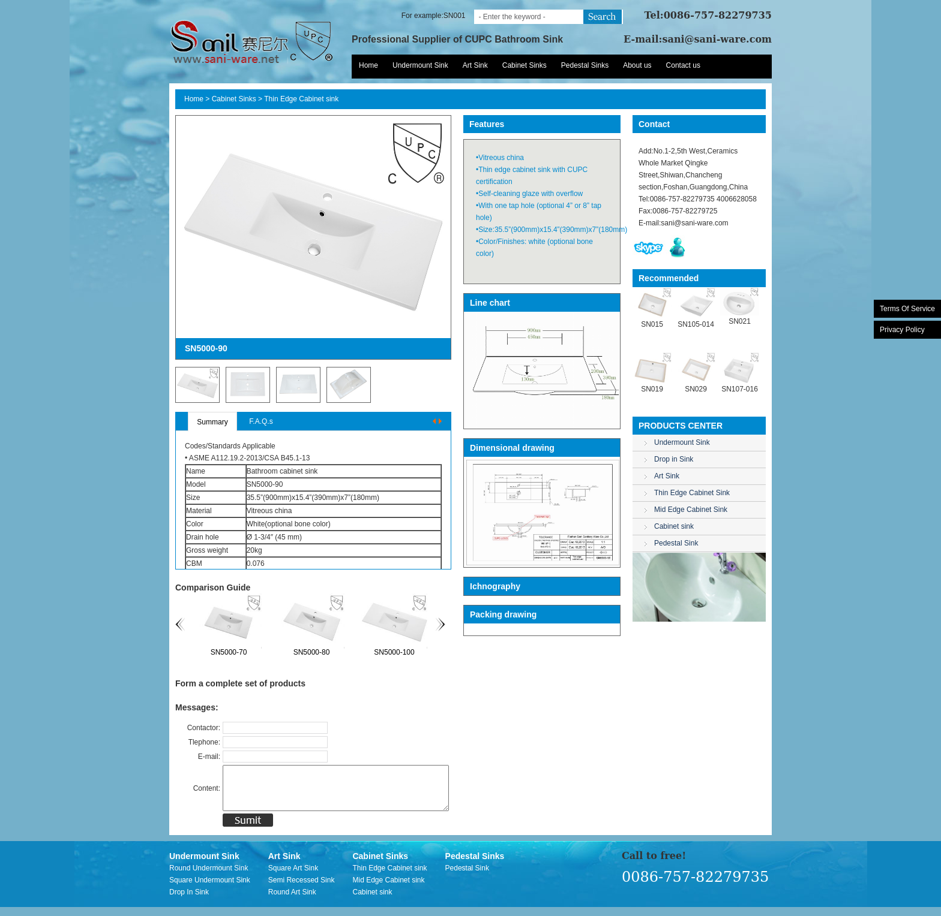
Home (368, 65)
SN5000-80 (335, 652)
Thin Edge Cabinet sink (301, 99)
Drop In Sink (189, 901)
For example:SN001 (433, 15)
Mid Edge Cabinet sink (388, 889)
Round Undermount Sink (208, 877)
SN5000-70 (252, 652)
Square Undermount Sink (209, 889)
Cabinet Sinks (524, 65)
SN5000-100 (417, 652)
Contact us (683, 65)
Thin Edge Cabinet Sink (692, 493)
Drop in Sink (673, 459)
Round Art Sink (292, 901)
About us (637, 65)
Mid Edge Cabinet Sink (690, 509)
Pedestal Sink (676, 543)
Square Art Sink (293, 877)
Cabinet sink (674, 526)
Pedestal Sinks (585, 65)
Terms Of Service (907, 309)
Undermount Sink (420, 65)
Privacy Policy (902, 330)
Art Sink (475, 65)
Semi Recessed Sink (301, 889)
